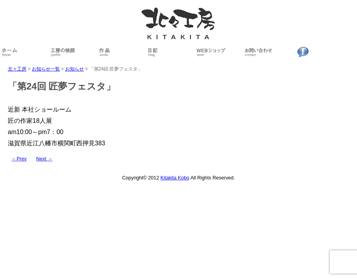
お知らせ (74, 69)
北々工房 (17, 69)
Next (44, 159)
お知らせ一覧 (46, 69)
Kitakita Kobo (174, 178)
